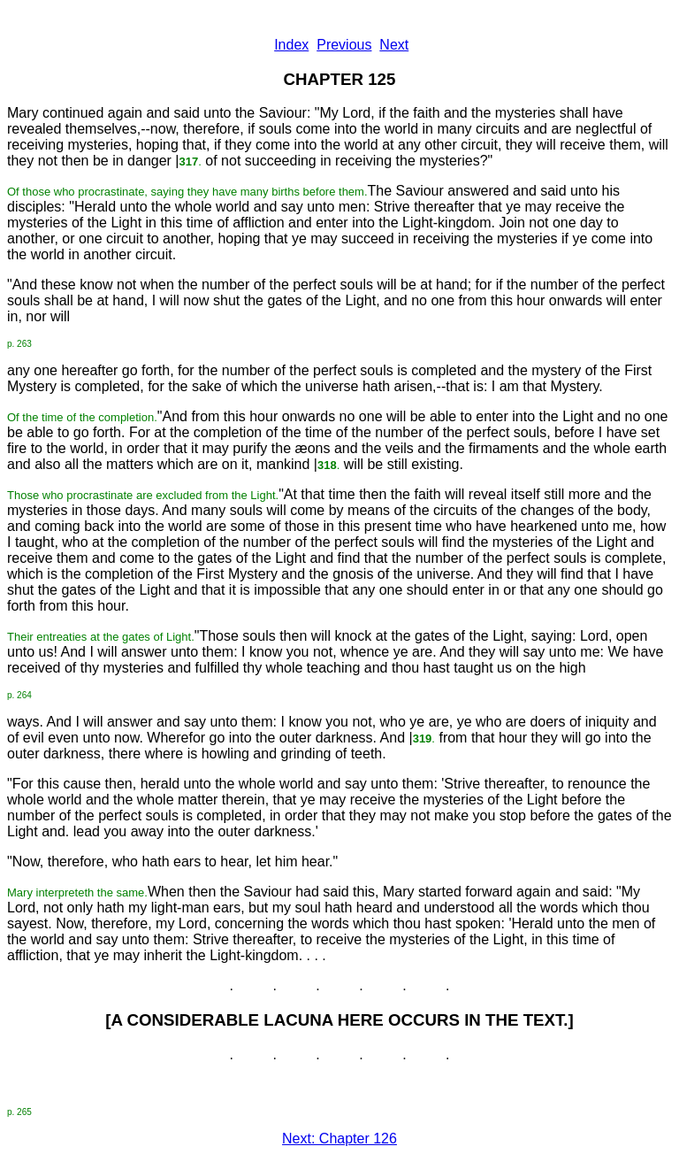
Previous (344, 44)
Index (291, 44)
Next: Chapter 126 (339, 1138)
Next (393, 44)
